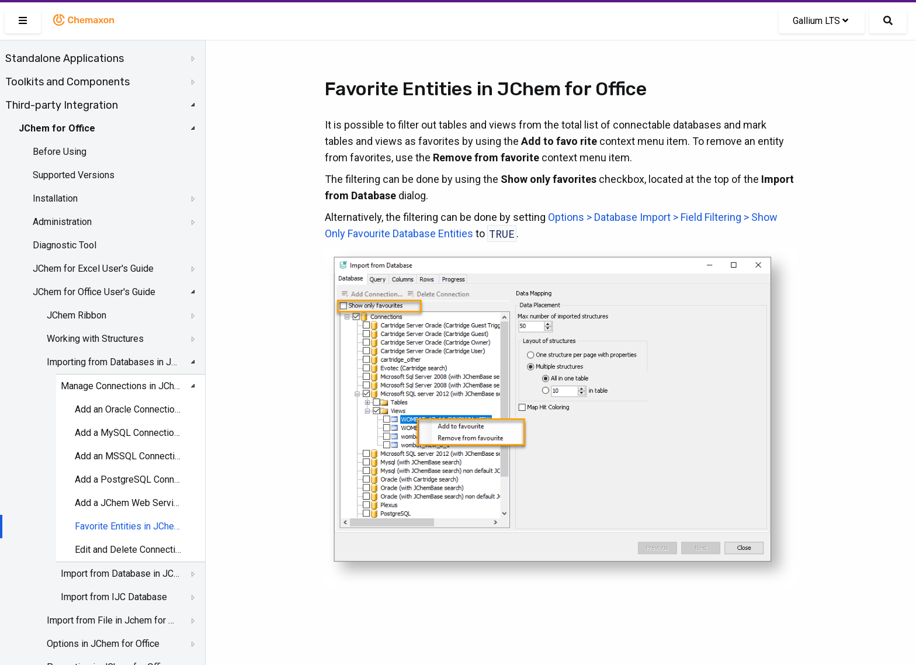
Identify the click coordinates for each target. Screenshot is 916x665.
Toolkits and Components (67, 81)
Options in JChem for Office (103, 643)
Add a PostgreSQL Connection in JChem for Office (129, 479)
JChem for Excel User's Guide (93, 268)
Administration (62, 221)
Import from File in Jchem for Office (112, 620)
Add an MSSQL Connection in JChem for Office (129, 456)
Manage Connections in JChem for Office (120, 386)
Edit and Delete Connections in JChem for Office (129, 549)
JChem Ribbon (76, 315)
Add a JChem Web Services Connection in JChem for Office (129, 502)
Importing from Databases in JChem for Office (112, 362)
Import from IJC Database (114, 596)
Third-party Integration (61, 105)
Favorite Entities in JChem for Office (129, 526)
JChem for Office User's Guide (94, 291)
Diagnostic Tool (64, 245)
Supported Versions (73, 175)
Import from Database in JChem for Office (120, 573)
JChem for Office (57, 128)
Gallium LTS (820, 20)
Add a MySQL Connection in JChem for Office (129, 432)
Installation (55, 198)
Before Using (59, 151)
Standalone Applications (64, 58)
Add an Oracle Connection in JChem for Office (129, 409)
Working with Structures (95, 338)
